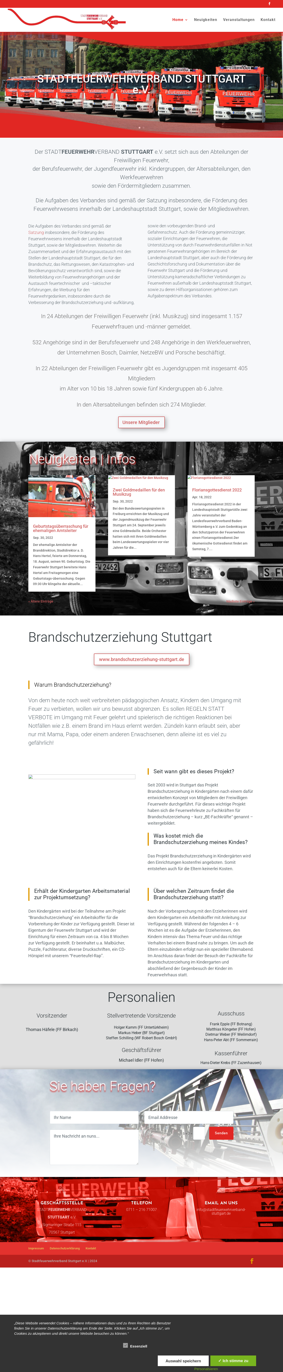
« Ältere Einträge (40, 628)
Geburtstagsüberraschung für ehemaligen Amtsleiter (60, 528)
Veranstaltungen (239, 20)
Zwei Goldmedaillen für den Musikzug (139, 553)
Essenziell (135, 1345)
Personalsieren (206, 1369)
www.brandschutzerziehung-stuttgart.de (141, 686)
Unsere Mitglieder (141, 422)
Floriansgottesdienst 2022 (217, 551)
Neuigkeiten (205, 20)
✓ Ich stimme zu (233, 1361)
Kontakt (268, 20)
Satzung (36, 232)
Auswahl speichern (183, 1361)
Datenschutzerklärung (65, 1295)
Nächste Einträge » (240, 628)
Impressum (36, 1295)
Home (177, 20)
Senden (221, 1180)
